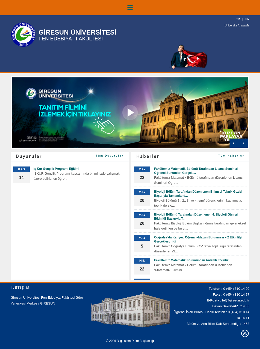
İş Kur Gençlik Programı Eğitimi (56, 169)
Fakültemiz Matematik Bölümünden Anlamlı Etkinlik (191, 260)
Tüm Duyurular (110, 155)
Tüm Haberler (231, 155)
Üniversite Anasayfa (237, 25)
